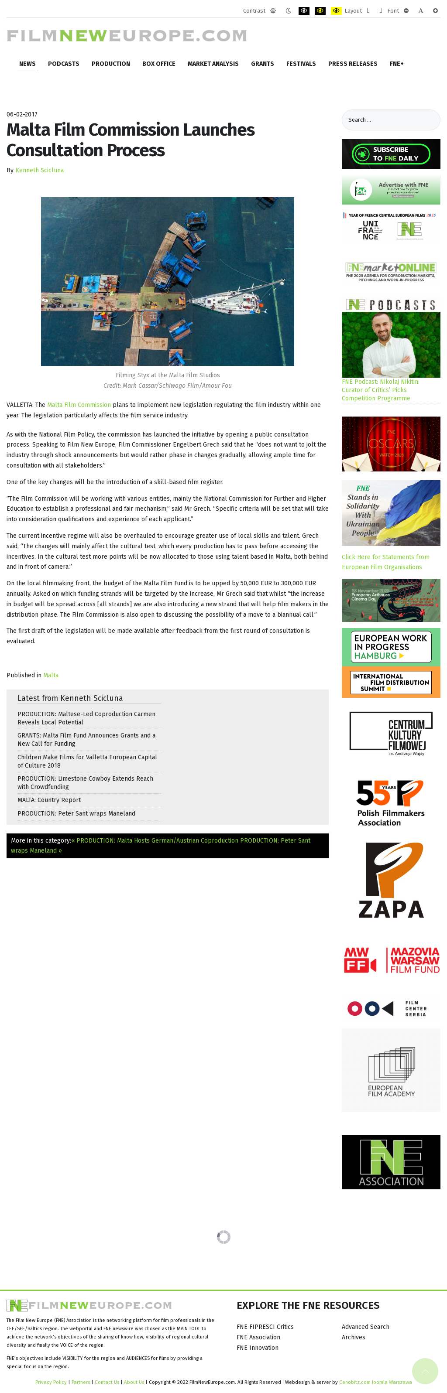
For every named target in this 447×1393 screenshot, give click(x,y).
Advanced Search (365, 1327)
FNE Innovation (258, 1348)
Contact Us (107, 1382)
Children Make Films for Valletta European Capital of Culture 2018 (87, 761)
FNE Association (258, 1337)
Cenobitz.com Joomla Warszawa (375, 1382)
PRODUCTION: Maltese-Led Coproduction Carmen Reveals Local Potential (86, 718)
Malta (50, 675)
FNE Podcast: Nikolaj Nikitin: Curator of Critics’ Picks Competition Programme (380, 390)
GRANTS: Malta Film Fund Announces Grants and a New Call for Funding (86, 740)
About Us (134, 1382)
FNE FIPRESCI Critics (265, 1327)
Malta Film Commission (79, 405)
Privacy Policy (51, 1382)
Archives (353, 1337)
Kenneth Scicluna (39, 170)
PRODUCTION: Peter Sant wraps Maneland (76, 813)
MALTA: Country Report (49, 800)
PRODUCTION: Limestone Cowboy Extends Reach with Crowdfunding (85, 783)
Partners (81, 1382)
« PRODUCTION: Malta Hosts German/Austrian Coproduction (154, 840)
